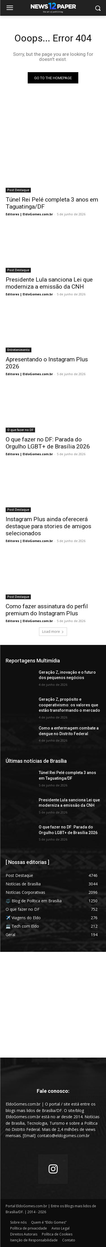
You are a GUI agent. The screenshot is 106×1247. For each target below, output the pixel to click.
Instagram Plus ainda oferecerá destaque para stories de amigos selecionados (48, 526)
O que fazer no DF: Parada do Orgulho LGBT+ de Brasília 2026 (48, 443)
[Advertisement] (53, 1005)
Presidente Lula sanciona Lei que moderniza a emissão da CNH (49, 283)
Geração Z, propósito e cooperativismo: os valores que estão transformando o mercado (69, 705)
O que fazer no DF (20, 430)
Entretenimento (18, 350)
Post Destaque (18, 190)
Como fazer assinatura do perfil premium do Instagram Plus (47, 610)
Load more (53, 631)
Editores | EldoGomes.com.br (29, 214)
